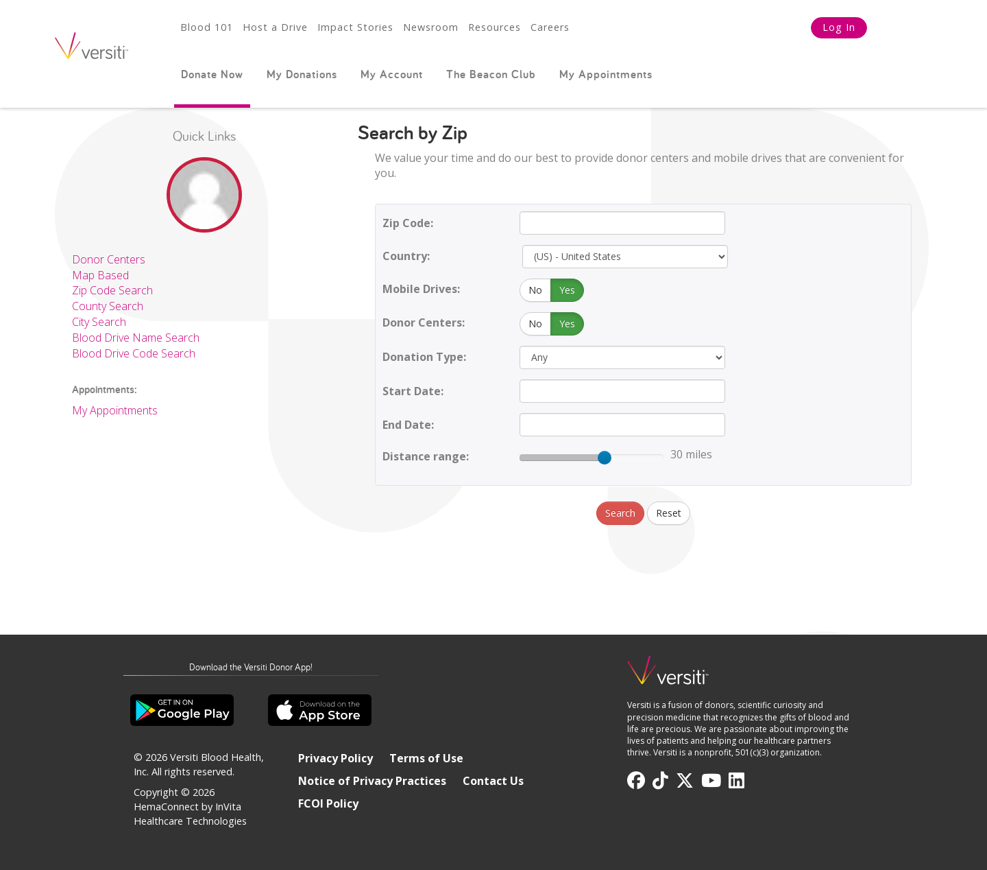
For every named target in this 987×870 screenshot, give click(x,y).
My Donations (302, 74)
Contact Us (493, 780)
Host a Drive (275, 27)
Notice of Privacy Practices (372, 780)
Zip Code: (407, 223)
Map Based (100, 275)
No (535, 289)
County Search (107, 306)
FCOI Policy (328, 803)
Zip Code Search (112, 290)
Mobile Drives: (421, 288)
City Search (99, 321)
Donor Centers (108, 259)
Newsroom (431, 27)
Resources (494, 27)
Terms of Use (426, 758)
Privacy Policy (335, 758)
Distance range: (425, 456)
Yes (567, 289)
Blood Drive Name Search (135, 337)
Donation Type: (424, 356)
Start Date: (412, 391)
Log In (838, 27)
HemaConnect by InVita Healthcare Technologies (190, 813)
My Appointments (606, 74)
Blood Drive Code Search (133, 353)
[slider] (604, 458)
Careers (550, 27)
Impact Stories (355, 27)
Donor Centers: (423, 322)
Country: (406, 255)
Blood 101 (206, 27)
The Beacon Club (491, 74)
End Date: (408, 424)
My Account (392, 74)
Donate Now (212, 74)
